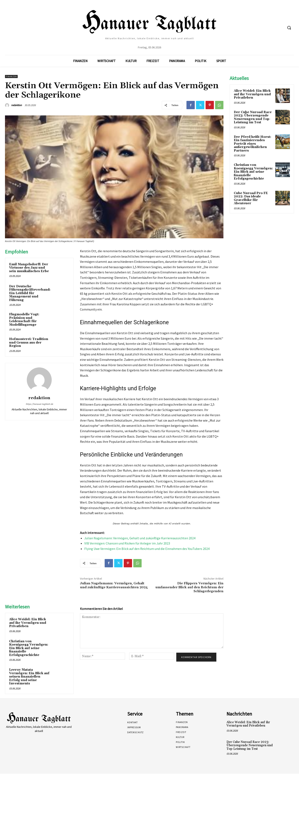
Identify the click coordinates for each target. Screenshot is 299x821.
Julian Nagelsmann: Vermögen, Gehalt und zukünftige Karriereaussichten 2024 (139, 538)
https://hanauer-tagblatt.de (39, 404)
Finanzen (11, 76)
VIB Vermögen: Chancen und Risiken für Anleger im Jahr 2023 (127, 543)
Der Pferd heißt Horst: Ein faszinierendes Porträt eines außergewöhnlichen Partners (252, 144)
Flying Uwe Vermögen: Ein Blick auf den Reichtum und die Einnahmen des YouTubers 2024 (147, 549)
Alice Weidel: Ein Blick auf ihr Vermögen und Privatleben (27, 622)
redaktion (16, 105)
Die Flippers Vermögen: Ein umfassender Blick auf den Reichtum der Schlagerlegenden (189, 587)
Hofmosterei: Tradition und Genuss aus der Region (28, 342)
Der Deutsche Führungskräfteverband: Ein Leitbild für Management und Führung (29, 293)
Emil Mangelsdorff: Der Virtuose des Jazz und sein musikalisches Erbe (29, 267)
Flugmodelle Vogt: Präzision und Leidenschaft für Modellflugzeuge (24, 319)
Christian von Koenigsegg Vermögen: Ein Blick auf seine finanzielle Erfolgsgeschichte (28, 648)
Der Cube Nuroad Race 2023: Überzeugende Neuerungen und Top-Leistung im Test (253, 117)
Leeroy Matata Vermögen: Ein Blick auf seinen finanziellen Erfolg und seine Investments (29, 676)
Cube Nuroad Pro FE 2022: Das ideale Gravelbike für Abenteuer (251, 198)
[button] (289, 28)
